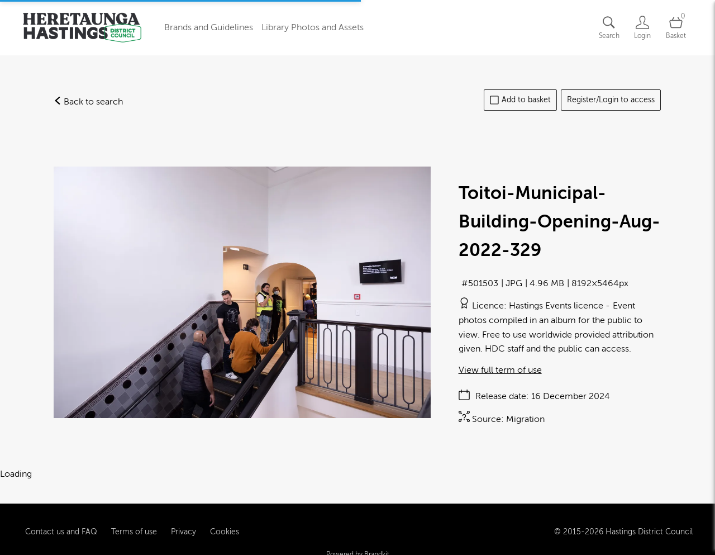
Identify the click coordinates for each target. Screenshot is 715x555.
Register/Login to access (611, 100)
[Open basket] (676, 27)
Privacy (183, 527)
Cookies (224, 527)
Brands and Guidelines (208, 27)
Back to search (88, 102)
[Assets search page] (609, 27)
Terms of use (134, 527)
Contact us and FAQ (61, 527)
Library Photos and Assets (312, 27)
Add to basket (520, 100)
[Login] (642, 27)
